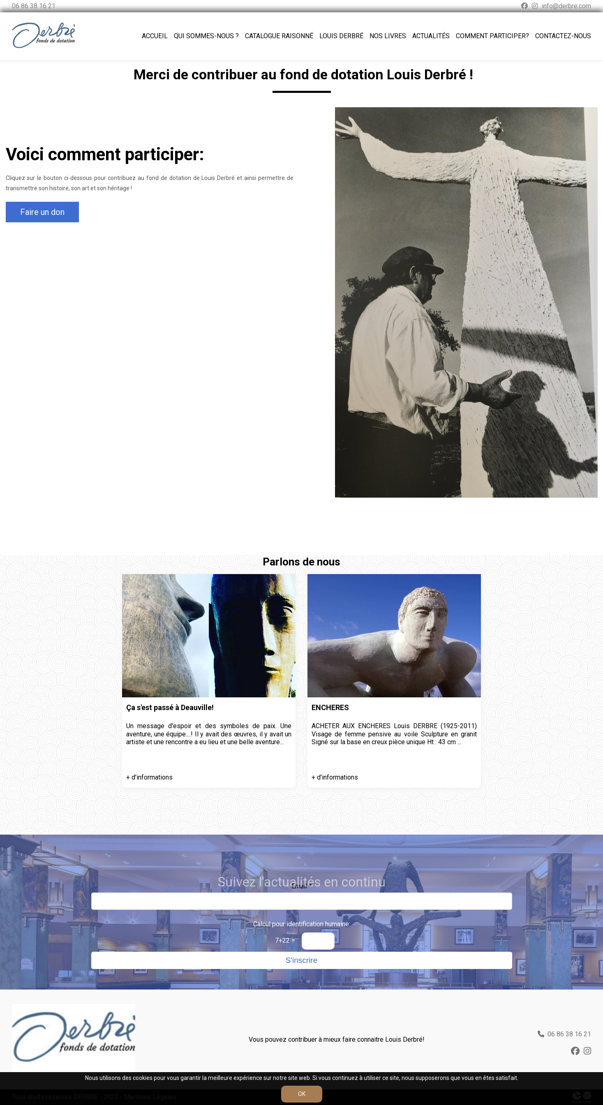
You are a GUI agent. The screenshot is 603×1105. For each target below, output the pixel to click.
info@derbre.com (566, 6)
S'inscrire (302, 960)
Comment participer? (492, 36)
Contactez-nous (563, 36)
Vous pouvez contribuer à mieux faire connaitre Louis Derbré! (337, 1039)
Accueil (155, 36)
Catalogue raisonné (279, 36)
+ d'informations (149, 777)
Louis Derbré (341, 36)
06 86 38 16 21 (33, 6)
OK (301, 1094)
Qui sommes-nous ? (206, 36)
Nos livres (388, 36)
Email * (301, 886)
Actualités (431, 36)
